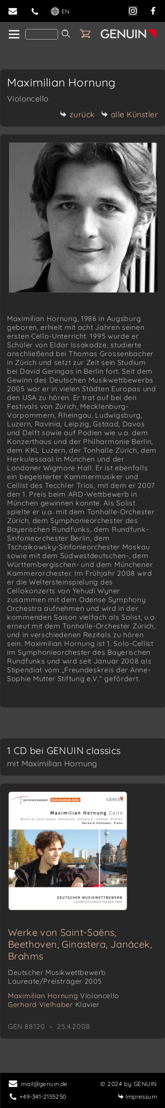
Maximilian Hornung (63, 995)
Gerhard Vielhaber (53, 1004)
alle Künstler (129, 114)
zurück (77, 114)
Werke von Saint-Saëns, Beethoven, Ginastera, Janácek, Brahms (80, 944)
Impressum (137, 1096)
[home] (13, 34)
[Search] (41, 34)
